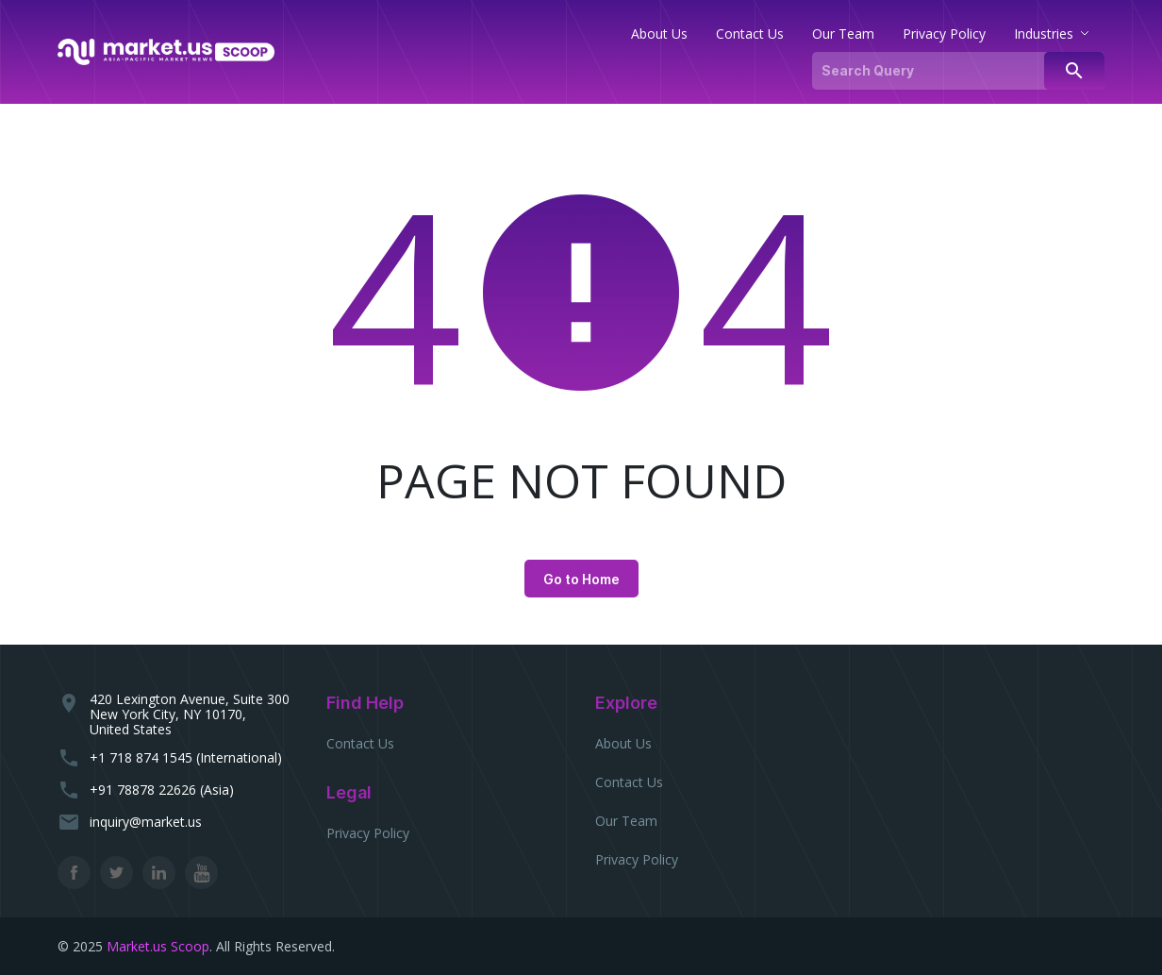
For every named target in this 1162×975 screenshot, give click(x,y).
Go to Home (581, 579)
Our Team (626, 821)
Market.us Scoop (158, 946)
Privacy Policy (367, 833)
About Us (623, 743)
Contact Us (360, 743)
